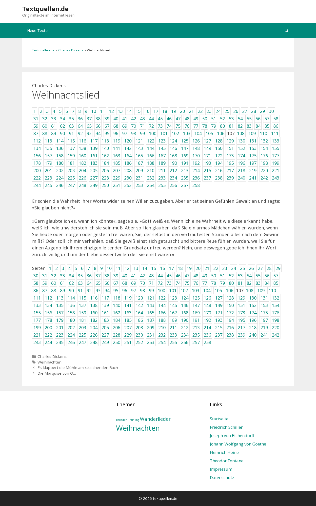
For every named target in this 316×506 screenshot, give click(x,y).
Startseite (219, 419)
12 (126, 268)
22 (215, 268)
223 (59, 335)
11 (118, 268)
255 (173, 342)
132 (275, 298)
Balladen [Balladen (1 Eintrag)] (121, 420)
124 (184, 298)
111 (37, 298)
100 (161, 290)
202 (71, 327)
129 (241, 298)
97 (133, 290)
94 (106, 290)
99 (151, 290)
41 (133, 276)
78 (213, 283)
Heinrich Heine (224, 452)
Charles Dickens (70, 50)
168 (184, 313)
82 (249, 283)
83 (258, 283)
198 (275, 320)
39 (115, 276)
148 (207, 305)
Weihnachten (49, 362)
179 (59, 320)
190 (184, 320)
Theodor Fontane (226, 461)
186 (139, 320)
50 (213, 276)
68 (124, 283)
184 (116, 320)
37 (98, 276)
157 (59, 313)
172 (230, 313)
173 (241, 313)
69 (133, 283)
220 (275, 327)
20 (198, 268)
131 (264, 298)
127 (218, 298)
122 (162, 298)
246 (71, 342)
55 (258, 276)
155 (37, 313)
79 (222, 283)
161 (105, 313)
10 (109, 268)
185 (128, 320)
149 (218, 305)
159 (82, 313)
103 (195, 290)
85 (275, 283)
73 (169, 283)
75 (186, 283)
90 (71, 290)
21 (206, 268)
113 (59, 298)
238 (230, 335)
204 (94, 327)
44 (160, 276)
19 (189, 268)
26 (251, 268)
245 (59, 342)
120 (139, 298)
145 (173, 305)
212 (184, 327)
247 (82, 342)
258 (207, 342)
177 (37, 320)
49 (204, 276)
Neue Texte (37, 30)
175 (264, 313)
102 (184, 290)
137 (82, 305)
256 (184, 342)
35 (80, 276)
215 (218, 327)
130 (253, 298)
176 (275, 313)
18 (180, 268)
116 (94, 298)
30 (35, 276)
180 (71, 320)
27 (260, 268)
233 (173, 335)
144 (162, 305)
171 (218, 313)
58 (35, 283)
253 (150, 342)
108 (249, 290)
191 (196, 320)
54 (249, 276)
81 (240, 283)
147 (196, 305)
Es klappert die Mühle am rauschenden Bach (78, 367)
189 (173, 320)
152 (253, 305)
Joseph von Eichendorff (232, 435)
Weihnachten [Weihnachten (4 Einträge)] (138, 428)
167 (173, 313)
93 (98, 290)
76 (195, 283)
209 (150, 327)
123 (173, 298)
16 (162, 268)
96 (124, 290)
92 (89, 290)
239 (241, 335)
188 (162, 320)
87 (44, 290)
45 (169, 276)
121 (150, 298)
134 (48, 305)
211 (173, 327)
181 (82, 320)
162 (116, 313)
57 (275, 276)
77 (204, 283)
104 (207, 290)
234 (184, 335)
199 (37, 327)
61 (62, 283)
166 (162, 313)
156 (48, 313)
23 (224, 268)
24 (233, 268)
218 (253, 327)
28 (269, 268)
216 (230, 327)
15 (153, 268)
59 (44, 283)
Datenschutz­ (222, 477)
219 (264, 327)
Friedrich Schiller (226, 427)
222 (48, 335)
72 (160, 283)
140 (116, 305)
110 (272, 290)
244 (48, 342)
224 (71, 335)
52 (231, 276)
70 (142, 283)
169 (196, 313)
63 (80, 283)
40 (124, 276)
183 (105, 320)
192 (207, 320)
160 (94, 313)
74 (178, 283)
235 (196, 335)
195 (241, 320)
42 (142, 276)
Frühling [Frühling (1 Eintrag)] (133, 420)
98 (142, 290)
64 (89, 283)
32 (53, 276)
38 (106, 276)
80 (231, 283)
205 (105, 327)
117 (105, 298)
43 (151, 276)
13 (135, 268)
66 (106, 283)
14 (144, 268)
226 (94, 335)
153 (264, 305)
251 (128, 342)
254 (162, 342)
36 (89, 276)
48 (195, 276)
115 (82, 298)
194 (230, 320)
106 (229, 290)
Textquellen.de (45, 8)
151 (241, 305)
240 (253, 335)
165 (150, 313)
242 (275, 335)
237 (218, 335)
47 (186, 276)
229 (128, 335)
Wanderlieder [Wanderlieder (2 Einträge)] (155, 419)
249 (105, 342)
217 (241, 327)
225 (82, 335)
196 (253, 320)
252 (139, 342)
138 (94, 305)
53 (240, 276)
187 (150, 320)
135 (59, 305)
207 (128, 327)
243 (37, 342)
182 (94, 320)
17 (171, 268)
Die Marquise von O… (57, 373)
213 (196, 327)
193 (218, 320)
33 (62, 276)
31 (44, 276)
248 (94, 342)
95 (115, 290)
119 (128, 298)
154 (275, 305)
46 (178, 276)
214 (207, 327)
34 (71, 276)
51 (222, 276)
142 (139, 305)
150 (230, 305)
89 (62, 290)
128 (230, 298)
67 (115, 283)
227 (105, 335)
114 (71, 298)
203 (82, 327)
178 (48, 320)
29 (278, 268)
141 (128, 305)
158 (71, 313)
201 (59, 327)
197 (264, 320)
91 (80, 290)
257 (196, 342)
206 (116, 327)
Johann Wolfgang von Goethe (238, 444)
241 (264, 335)
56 (266, 276)
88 (53, 290)
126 (207, 298)
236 (207, 335)
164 (139, 313)
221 (37, 335)
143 (150, 305)
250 (116, 342)
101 (173, 290)
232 (162, 335)
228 (116, 335)
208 (139, 327)
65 (98, 283)
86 (35, 290)
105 (218, 290)
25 (242, 268)
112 (48, 298)
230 (139, 335)
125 (196, 298)
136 (71, 305)
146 (184, 305)
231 (150, 335)
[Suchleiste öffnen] (286, 30)
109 (261, 290)
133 (37, 305)
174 (253, 313)
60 (53, 283)
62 (71, 283)
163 (128, 313)
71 (151, 283)
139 (105, 305)
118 (116, 298)
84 (266, 283)
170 (207, 313)
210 (162, 327)
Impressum (221, 469)
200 (48, 327)
